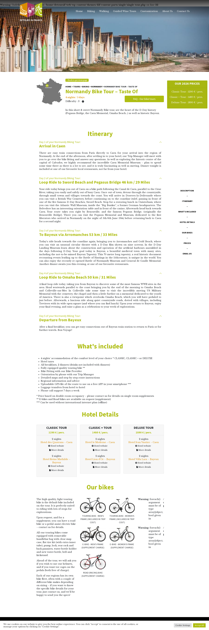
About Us (167, 11)
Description (187, 190)
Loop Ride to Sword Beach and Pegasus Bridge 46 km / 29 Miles (100, 180)
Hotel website (56, 446)
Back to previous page (77, 80)
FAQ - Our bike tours (144, 99)
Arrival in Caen (100, 144)
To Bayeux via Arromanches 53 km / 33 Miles (100, 233)
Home (79, 11)
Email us (187, 253)
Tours (76, 86)
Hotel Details (187, 222)
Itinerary (187, 201)
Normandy (96, 86)
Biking (91, 11)
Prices (187, 243)
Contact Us (183, 11)
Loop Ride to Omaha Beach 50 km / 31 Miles (100, 275)
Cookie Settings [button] (182, 625)
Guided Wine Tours (124, 11)
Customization (149, 11)
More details (56, 450)
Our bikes (187, 232)
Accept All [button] (199, 625)
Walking (104, 11)
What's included (187, 211)
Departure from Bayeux (100, 318)
